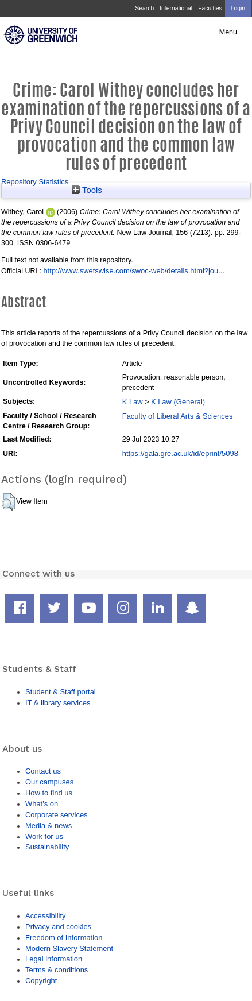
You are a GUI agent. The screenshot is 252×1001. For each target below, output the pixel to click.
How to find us (48, 793)
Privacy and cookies (58, 926)
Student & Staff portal (60, 691)
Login (238, 8)
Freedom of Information (63, 937)
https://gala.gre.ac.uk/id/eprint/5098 (180, 453)
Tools (87, 190)
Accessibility (45, 915)
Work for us (44, 836)
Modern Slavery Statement (69, 948)
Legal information (53, 958)
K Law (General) (178, 401)
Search (144, 8)
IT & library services (57, 702)
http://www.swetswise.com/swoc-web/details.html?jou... (133, 270)
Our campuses (49, 782)
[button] (8, 502)
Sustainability (47, 846)
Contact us (43, 771)
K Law (132, 401)
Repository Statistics (34, 181)
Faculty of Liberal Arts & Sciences (177, 416)
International (176, 8)
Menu (228, 32)
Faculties (210, 8)
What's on (41, 803)
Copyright (41, 980)
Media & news (48, 825)
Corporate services (56, 814)
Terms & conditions (56, 969)
